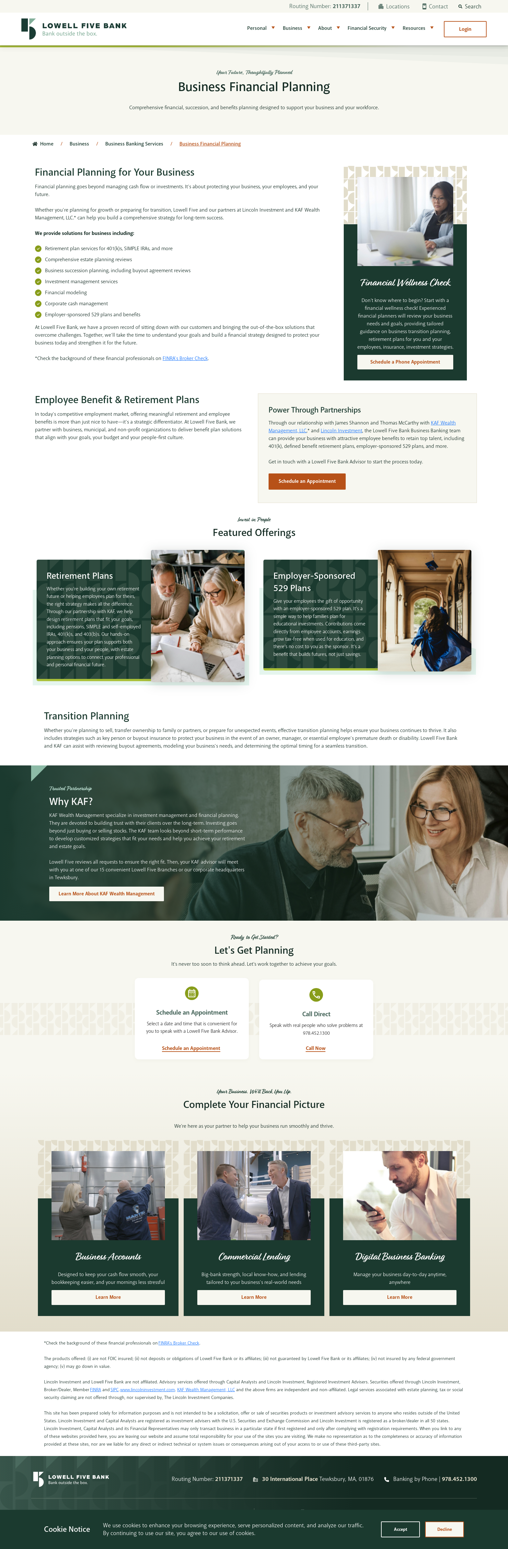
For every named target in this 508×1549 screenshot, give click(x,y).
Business (292, 28)
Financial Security (367, 28)
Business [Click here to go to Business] (79, 144)
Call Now (316, 1065)
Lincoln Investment (341, 431)
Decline (444, 1529)
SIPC (114, 1406)
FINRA (95, 1406)
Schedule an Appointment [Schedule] (308, 482)
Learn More (108, 1314)
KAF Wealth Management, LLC (206, 1406)
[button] (469, 6)
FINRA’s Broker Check (185, 358)
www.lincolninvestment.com (147, 1406)
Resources (414, 28)
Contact (435, 6)
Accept (400, 1529)
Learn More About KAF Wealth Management (108, 904)
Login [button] (465, 29)
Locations (394, 6)
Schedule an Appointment (191, 1065)
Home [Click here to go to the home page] (46, 144)
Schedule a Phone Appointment (405, 362)
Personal (257, 28)
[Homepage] (71, 1496)
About (325, 28)
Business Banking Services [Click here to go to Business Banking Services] (134, 144)
